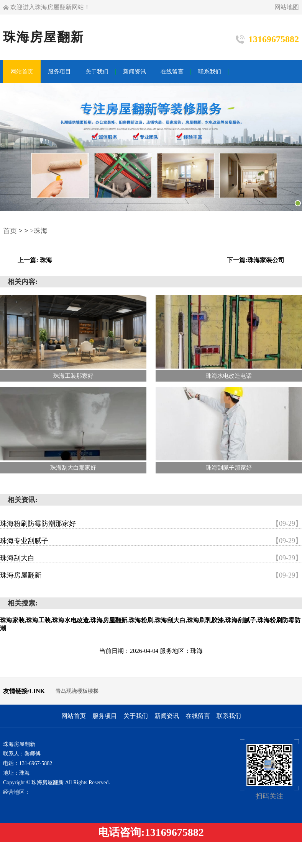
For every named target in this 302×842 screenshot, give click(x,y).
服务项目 (104, 716)
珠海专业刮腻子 (151, 540)
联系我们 (229, 716)
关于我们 (135, 716)
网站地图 (286, 7)
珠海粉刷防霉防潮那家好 (151, 523)
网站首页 (73, 716)
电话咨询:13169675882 (151, 832)
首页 (10, 231)
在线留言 (197, 716)
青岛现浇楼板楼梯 (77, 691)
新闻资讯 (166, 716)
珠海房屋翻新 (151, 575)
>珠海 (39, 231)
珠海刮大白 (151, 558)
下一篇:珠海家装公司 (255, 260)
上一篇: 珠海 (35, 260)
